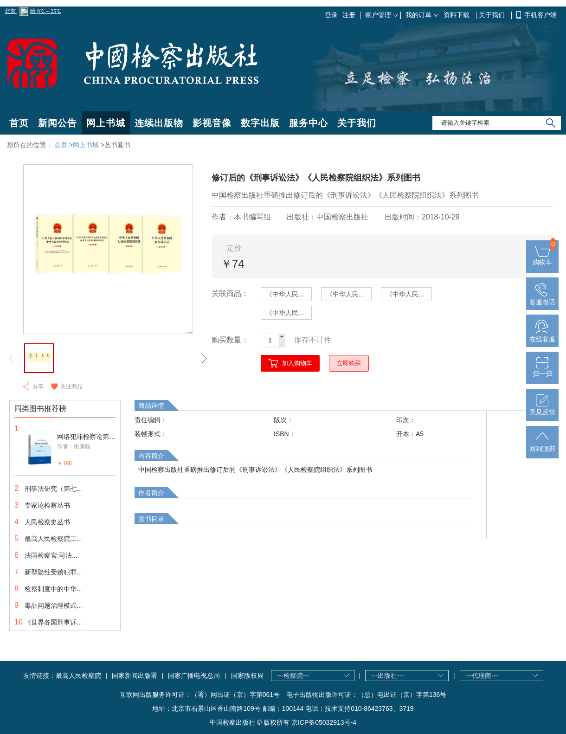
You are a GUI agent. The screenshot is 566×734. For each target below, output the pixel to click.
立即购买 (349, 363)
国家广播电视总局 (194, 675)
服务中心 (308, 123)
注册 (348, 15)
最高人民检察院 (78, 675)
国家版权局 (247, 675)
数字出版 (260, 123)
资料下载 (457, 15)
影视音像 (212, 123)
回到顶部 (542, 445)
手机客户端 (540, 15)
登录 (331, 15)
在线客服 (542, 335)
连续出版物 (159, 123)
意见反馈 (542, 408)
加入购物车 (297, 363)
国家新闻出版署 (134, 675)
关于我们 (493, 15)
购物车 (542, 258)
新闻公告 (57, 123)
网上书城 (105, 123)
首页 (19, 123)
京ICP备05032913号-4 (323, 722)
